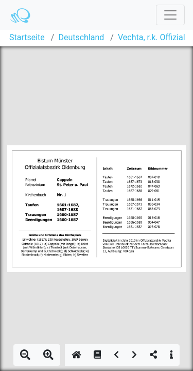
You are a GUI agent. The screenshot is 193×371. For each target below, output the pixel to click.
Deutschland (81, 37)
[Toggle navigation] (170, 15)
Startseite (27, 37)
